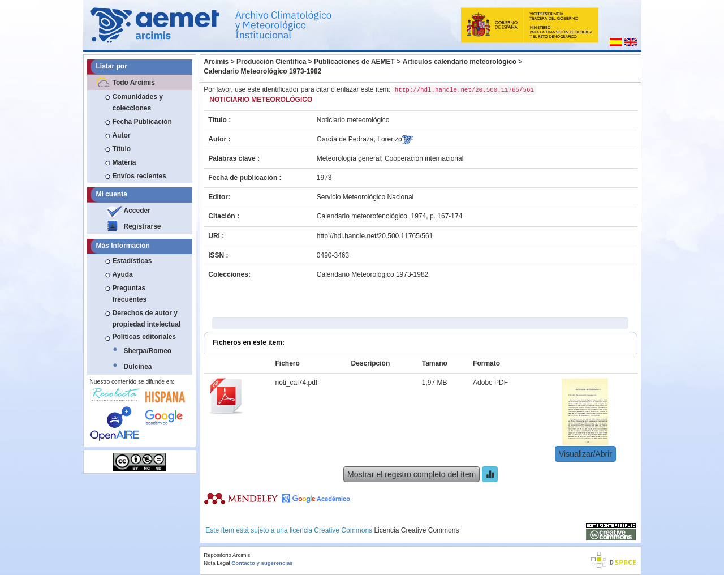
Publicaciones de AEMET (354, 62)
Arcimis (216, 62)
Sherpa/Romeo (148, 351)
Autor (122, 135)
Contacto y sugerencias (261, 563)
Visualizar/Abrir (585, 453)
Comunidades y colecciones (138, 102)
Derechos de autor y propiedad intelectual (147, 318)
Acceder (137, 210)
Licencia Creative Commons (416, 530)
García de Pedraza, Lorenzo (359, 139)
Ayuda (123, 274)
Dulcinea (138, 367)
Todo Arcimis (134, 83)
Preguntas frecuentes (130, 293)
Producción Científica (271, 62)
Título (122, 149)
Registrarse (142, 226)
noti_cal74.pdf (296, 383)
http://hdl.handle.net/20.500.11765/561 (375, 236)
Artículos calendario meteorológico (459, 62)
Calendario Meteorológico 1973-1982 (262, 71)
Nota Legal (217, 563)
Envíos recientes (139, 176)
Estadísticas (132, 261)
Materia (124, 162)
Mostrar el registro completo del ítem (411, 474)
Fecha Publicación (142, 122)
